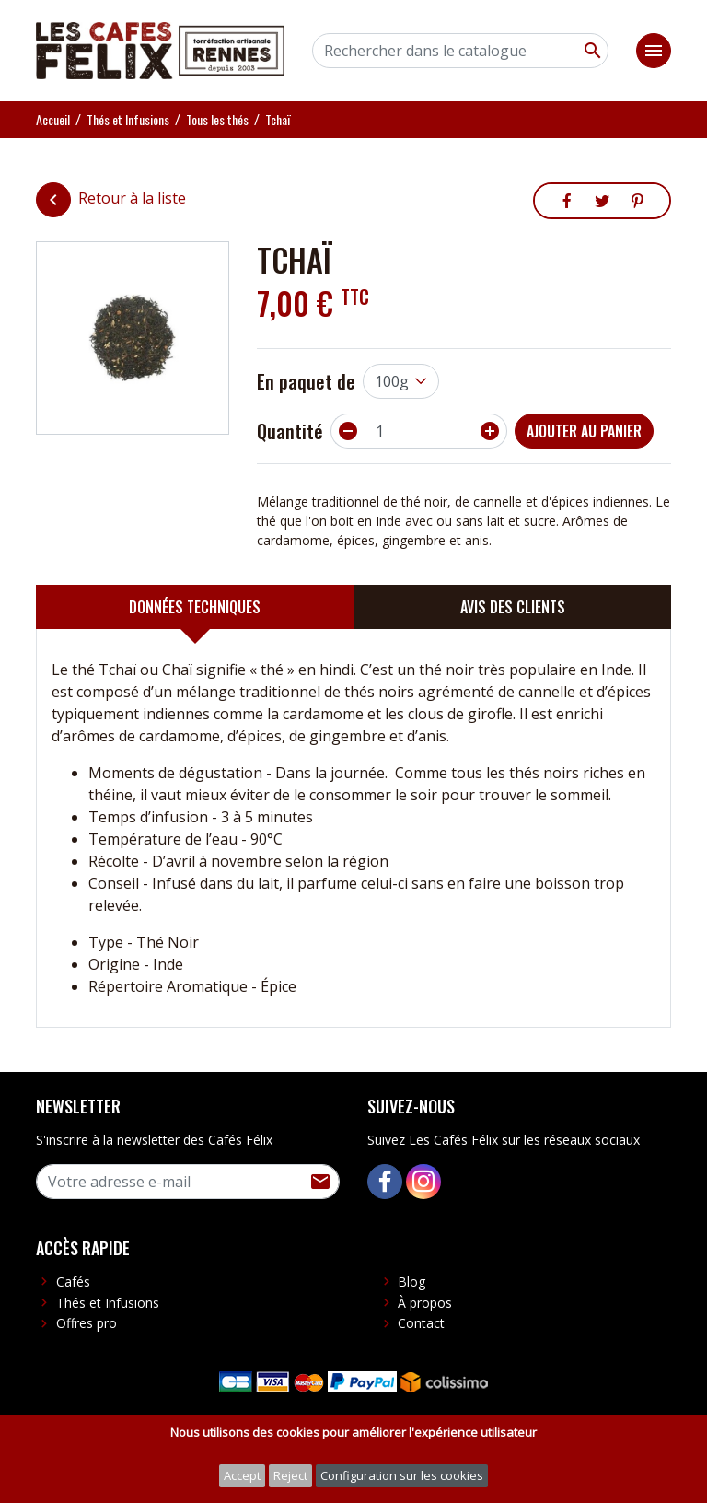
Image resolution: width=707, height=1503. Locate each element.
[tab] (195, 607)
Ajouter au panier (584, 431)
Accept (242, 1475)
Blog (411, 1281)
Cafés (73, 1281)
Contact (421, 1323)
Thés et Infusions (107, 1302)
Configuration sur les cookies (401, 1475)
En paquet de (306, 381)
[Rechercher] (460, 50)
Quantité (290, 431)
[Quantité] (419, 431)
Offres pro (86, 1323)
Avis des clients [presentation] (512, 607)
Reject (290, 1475)
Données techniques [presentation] (195, 607)
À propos (425, 1302)
